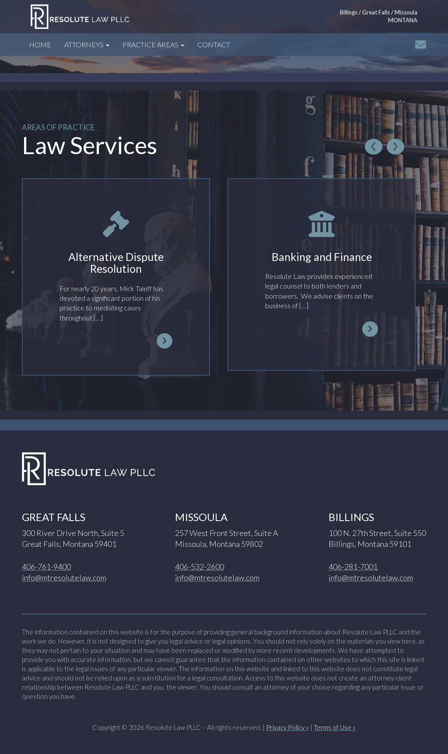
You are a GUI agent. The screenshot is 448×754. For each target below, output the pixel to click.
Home (40, 44)
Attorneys (86, 44)
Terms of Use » (335, 727)
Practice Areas (153, 44)
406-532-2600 (199, 566)
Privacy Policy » (287, 727)
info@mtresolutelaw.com (64, 577)
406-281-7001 (353, 566)
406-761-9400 (46, 566)
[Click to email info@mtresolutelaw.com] (420, 44)
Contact (213, 44)
